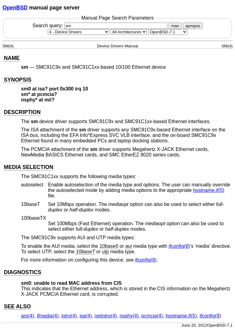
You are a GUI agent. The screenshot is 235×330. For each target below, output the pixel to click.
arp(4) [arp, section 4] (27, 315)
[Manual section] (78, 32)
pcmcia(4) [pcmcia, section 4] (152, 315)
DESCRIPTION (22, 112)
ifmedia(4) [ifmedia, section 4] (47, 315)
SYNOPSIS (17, 80)
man (175, 26)
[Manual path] (167, 32)
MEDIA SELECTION (28, 167)
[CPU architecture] (128, 32)
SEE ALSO (17, 306)
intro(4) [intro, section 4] (69, 315)
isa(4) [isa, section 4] (86, 315)
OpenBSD (15, 8)
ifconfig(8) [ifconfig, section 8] (179, 246)
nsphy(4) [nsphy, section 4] (129, 315)
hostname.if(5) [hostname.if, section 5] (208, 190)
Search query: (100, 25)
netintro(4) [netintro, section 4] (106, 315)
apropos (192, 26)
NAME (12, 58)
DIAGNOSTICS (22, 272)
